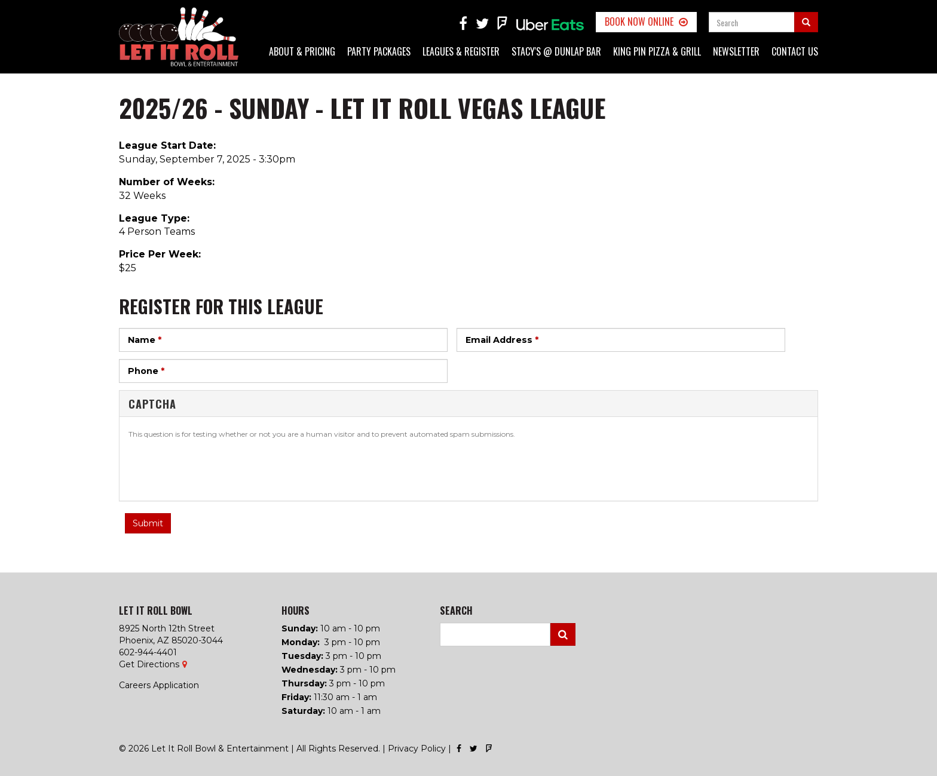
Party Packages (379, 51)
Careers (135, 685)
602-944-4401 (148, 652)
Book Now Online (639, 21)
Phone (146, 371)
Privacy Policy (417, 748)
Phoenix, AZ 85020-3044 (171, 640)
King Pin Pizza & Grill (657, 51)
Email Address (502, 340)
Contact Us (794, 51)
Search (562, 634)
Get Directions (149, 664)
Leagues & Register (461, 51)
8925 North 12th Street (167, 628)
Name (144, 340)
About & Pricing (302, 51)
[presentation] (219, 468)
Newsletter (736, 51)
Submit (148, 523)
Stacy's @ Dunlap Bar (556, 51)
